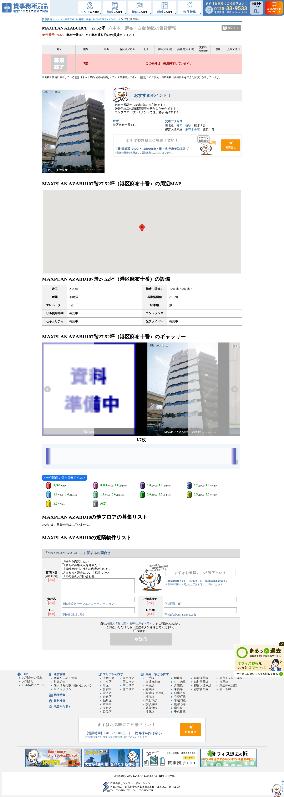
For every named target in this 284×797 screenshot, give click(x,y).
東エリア (128, 678)
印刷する (233, 27)
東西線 (178, 689)
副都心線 (180, 704)
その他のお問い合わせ (78, 576)
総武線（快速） (156, 693)
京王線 (223, 681)
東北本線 (151, 700)
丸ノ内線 (180, 681)
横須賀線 (151, 704)
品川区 (107, 700)
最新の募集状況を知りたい (81, 565)
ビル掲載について (33, 685)
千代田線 (180, 711)
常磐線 (150, 711)
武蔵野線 (151, 708)
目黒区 (107, 711)
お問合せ (177, 145)
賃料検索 (59, 700)
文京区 (107, 708)
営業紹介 (59, 681)
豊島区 (107, 704)
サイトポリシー (64, 689)
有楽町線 (180, 696)
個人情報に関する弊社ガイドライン (132, 623)
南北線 (178, 708)
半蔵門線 (180, 700)
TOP (25, 674)
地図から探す (62, 706)
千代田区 (109, 678)
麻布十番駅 (85, 19)
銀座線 (178, 678)
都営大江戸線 (202, 685)
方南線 (178, 685)
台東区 (107, 696)
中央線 (150, 685)
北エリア (128, 689)
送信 (141, 639)
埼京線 (150, 696)
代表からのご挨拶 (65, 678)
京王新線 (225, 689)
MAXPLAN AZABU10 (108, 19)
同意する (141, 631)
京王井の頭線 (228, 685)
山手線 (150, 678)
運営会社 (59, 674)
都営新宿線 (201, 689)
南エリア (128, 685)
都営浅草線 (201, 678)
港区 (106, 685)
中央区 (107, 681)
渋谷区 (107, 693)
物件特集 (59, 695)
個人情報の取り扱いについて (73, 685)
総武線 (150, 689)
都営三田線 (201, 681)
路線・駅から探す (157, 674)
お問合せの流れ (32, 677)
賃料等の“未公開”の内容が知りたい (87, 568)
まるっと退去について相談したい (85, 572)
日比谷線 (180, 693)
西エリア (128, 681)
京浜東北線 (153, 681)
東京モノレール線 (231, 678)
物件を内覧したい (75, 561)
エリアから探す (113, 674)
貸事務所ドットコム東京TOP (58, 19)
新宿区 (107, 689)
